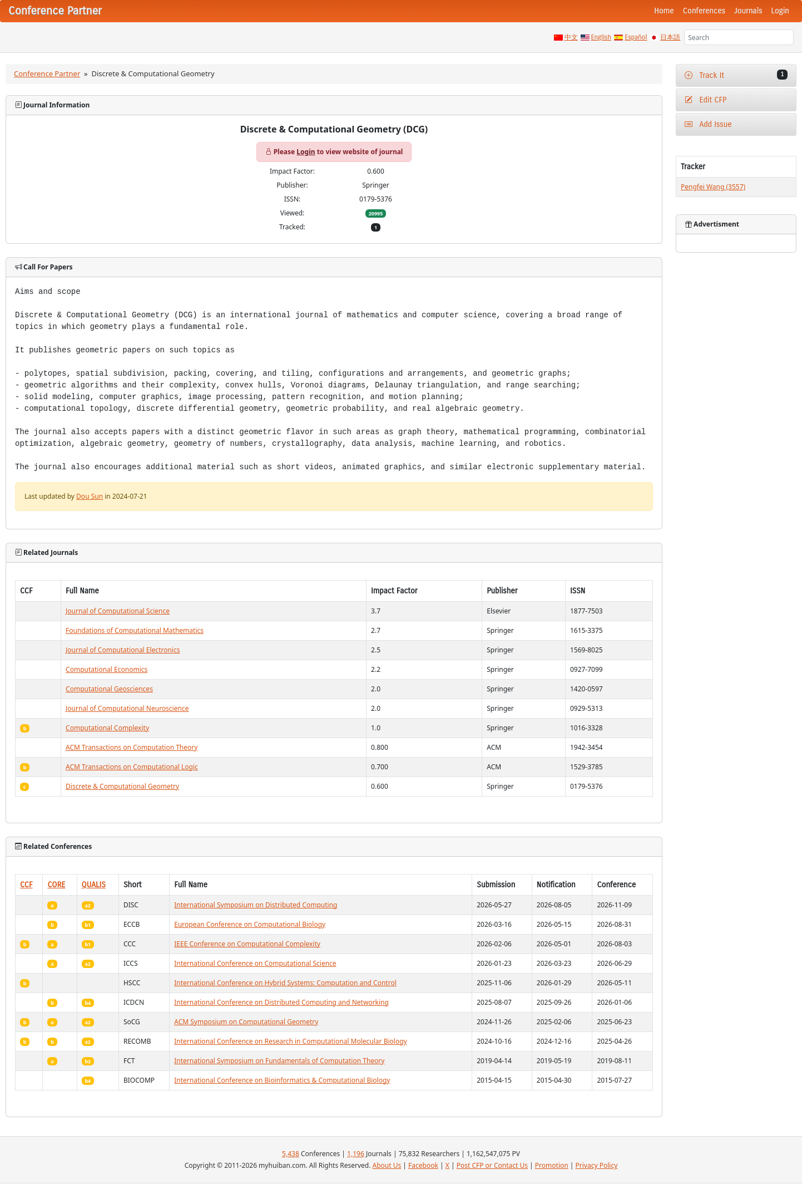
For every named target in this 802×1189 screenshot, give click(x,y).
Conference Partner (47, 73)
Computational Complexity (107, 728)
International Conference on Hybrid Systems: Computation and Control (285, 982)
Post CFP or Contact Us (492, 1165)
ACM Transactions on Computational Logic (132, 767)
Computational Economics (106, 669)
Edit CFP (705, 100)
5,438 (290, 1153)
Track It (736, 75)
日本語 (670, 37)
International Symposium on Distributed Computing (255, 905)
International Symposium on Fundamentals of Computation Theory (279, 1060)
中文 (571, 37)
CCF (26, 885)
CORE (56, 885)
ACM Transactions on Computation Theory (131, 747)
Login (780, 11)
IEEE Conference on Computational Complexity (247, 944)
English (601, 37)
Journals (748, 11)
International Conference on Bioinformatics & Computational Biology (282, 1080)
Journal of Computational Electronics (123, 650)
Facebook (423, 1165)
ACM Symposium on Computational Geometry (246, 1021)
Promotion (551, 1165)
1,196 (355, 1153)
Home (664, 11)
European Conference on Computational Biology (249, 924)
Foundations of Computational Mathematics (135, 630)
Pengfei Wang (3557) (713, 186)
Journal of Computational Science (118, 611)
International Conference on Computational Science (255, 963)
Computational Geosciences (109, 689)
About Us (387, 1165)
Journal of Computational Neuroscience (127, 708)
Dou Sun (89, 496)
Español (636, 37)
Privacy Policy (597, 1165)
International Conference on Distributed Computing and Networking (281, 1002)
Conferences (704, 11)
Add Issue (708, 124)
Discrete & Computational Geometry (122, 786)
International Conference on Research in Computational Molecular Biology (290, 1041)
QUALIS (94, 885)
